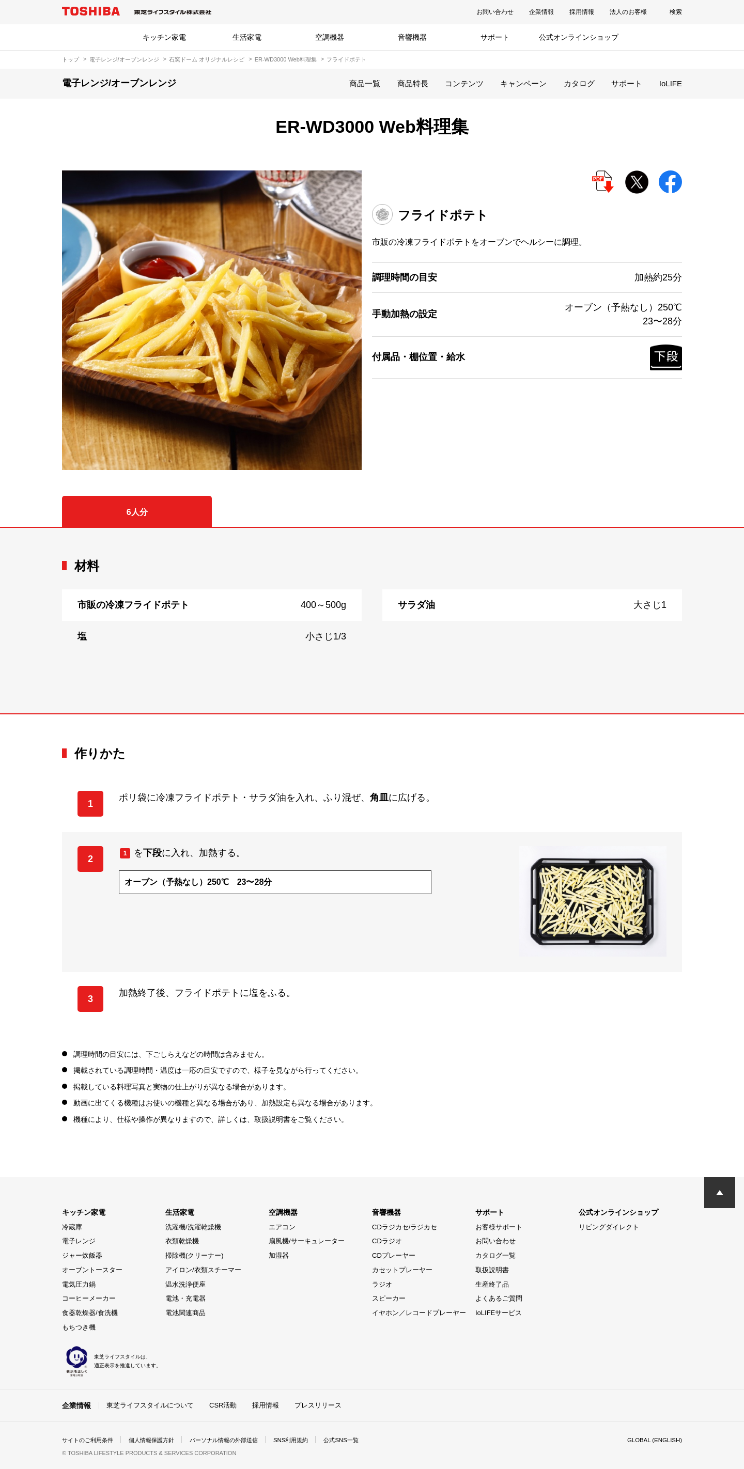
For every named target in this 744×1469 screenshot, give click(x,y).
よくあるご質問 (498, 1298)
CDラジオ (387, 1241)
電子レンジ (79, 1241)
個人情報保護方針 (158, 1440)
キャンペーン (523, 83)
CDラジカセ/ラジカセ (404, 1227)
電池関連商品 (185, 1313)
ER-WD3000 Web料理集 (286, 59)
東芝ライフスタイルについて (150, 1405)
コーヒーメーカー (89, 1298)
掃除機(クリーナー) (194, 1255)
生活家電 (247, 37)
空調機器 (329, 37)
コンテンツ (464, 83)
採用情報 (581, 11)
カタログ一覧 (495, 1255)
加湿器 (279, 1255)
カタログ (579, 83)
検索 (676, 11)
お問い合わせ (495, 11)
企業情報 (541, 11)
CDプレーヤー (393, 1255)
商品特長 (412, 83)
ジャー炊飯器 (82, 1255)
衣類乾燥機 (182, 1241)
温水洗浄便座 (185, 1284)
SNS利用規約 (307, 1440)
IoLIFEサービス (498, 1313)
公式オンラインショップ (578, 37)
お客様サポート (498, 1227)
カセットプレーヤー (402, 1270)
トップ (70, 59)
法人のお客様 (628, 11)
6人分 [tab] (137, 512)
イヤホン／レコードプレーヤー (419, 1313)
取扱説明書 (492, 1270)
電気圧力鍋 (79, 1284)
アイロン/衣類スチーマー (203, 1270)
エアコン (282, 1227)
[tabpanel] (372, 620)
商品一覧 (364, 83)
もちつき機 (79, 1327)
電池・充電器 (185, 1298)
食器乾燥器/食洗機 (90, 1313)
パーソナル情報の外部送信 (235, 1440)
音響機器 (412, 37)
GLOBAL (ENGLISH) (653, 1440)
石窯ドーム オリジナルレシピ (206, 59)
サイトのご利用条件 (90, 1440)
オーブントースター (92, 1270)
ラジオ (382, 1284)
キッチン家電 (164, 37)
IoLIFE (670, 83)
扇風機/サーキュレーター (307, 1241)
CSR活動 (223, 1405)
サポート (495, 37)
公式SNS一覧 (360, 1440)
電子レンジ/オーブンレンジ (124, 59)
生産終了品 (492, 1284)
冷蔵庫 (72, 1227)
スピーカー (389, 1298)
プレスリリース (318, 1405)
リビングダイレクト (609, 1227)
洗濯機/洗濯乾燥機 (193, 1227)
